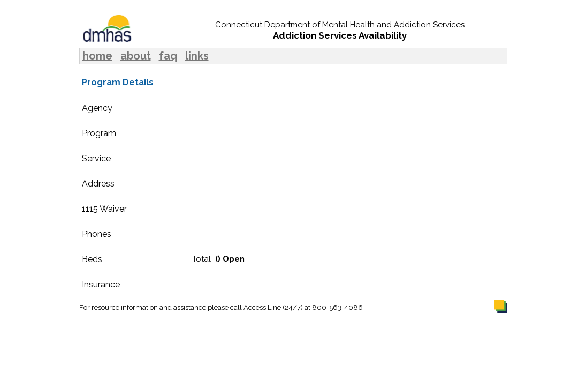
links (197, 55)
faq (168, 55)
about (135, 55)
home (97, 55)
